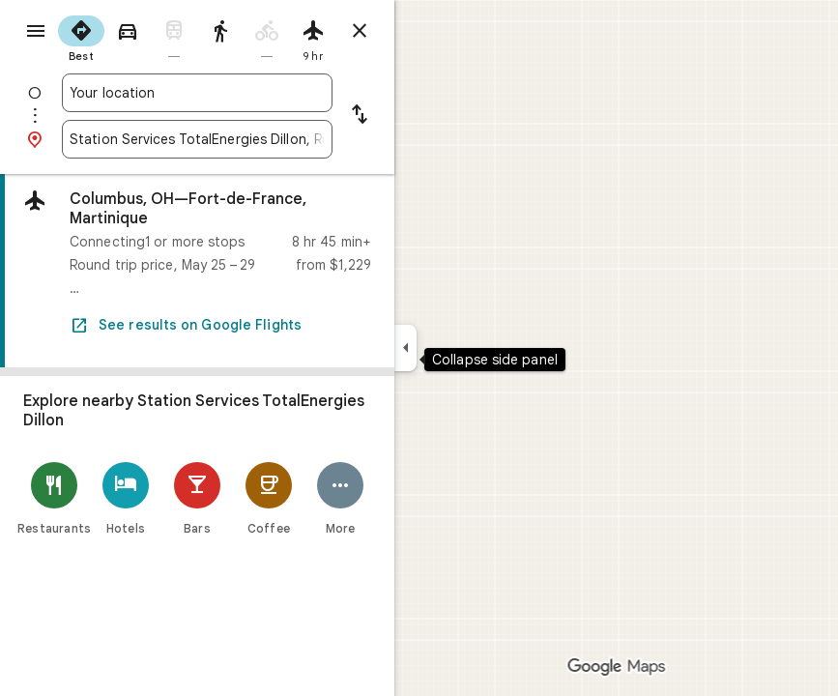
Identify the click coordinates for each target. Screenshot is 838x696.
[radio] (81, 37)
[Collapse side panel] (405, 348)
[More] (340, 498)
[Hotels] (125, 498)
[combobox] (197, 92)
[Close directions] (359, 31)
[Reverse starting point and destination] (359, 116)
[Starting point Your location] (197, 92)
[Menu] (35, 31)
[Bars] (197, 498)
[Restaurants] (54, 498)
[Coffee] (268, 498)
